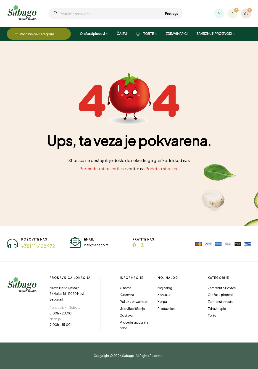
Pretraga (171, 13)
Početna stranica (162, 168)
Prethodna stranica (97, 168)
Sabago (128, 355)
